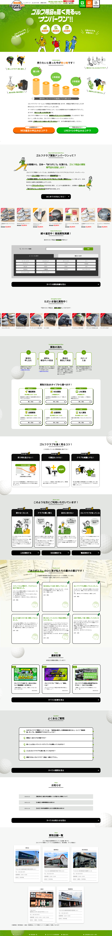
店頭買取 (74, 933)
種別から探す (78, 256)
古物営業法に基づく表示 (91, 931)
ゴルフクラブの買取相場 (53, 931)
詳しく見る (30, 401)
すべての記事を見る (56, 700)
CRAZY (45, 266)
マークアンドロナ (25, 272)
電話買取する (86, 553)
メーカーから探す (33, 256)
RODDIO (25, 269)
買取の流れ (44, 3)
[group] (8, 218)
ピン (86, 261)
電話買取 (65, 933)
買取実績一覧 (33, 931)
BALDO (25, 266)
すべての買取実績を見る (56, 284)
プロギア (66, 269)
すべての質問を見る (56, 770)
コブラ (66, 264)
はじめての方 (35, 3)
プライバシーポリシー (90, 933)
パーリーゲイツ (45, 272)
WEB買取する (56, 553)
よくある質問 (50, 933)
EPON (66, 266)
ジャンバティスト (86, 269)
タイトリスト (66, 261)
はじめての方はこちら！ (56, 196)
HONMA (86, 264)
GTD (86, 266)
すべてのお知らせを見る (56, 820)
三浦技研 (46, 269)
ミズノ (45, 264)
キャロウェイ (46, 261)
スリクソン (25, 264)
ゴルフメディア (34, 933)
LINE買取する (25, 553)
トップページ (26, 3)
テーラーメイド (25, 261)
